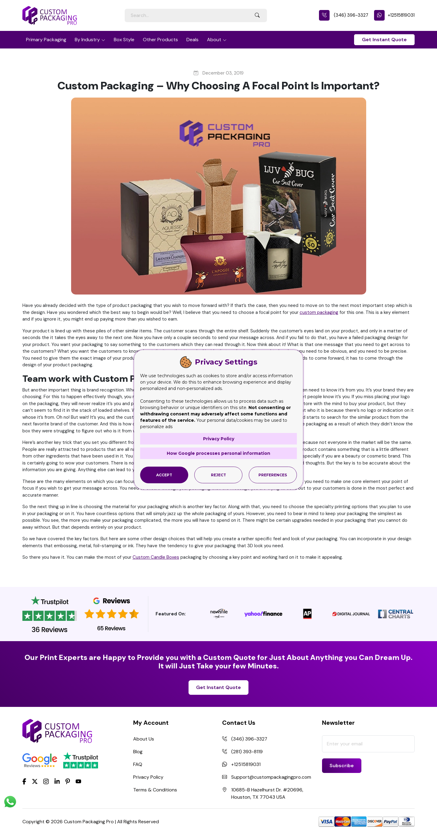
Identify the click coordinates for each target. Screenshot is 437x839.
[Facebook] (24, 781)
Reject (218, 474)
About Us (143, 739)
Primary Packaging (46, 39)
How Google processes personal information (218, 453)
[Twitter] (35, 781)
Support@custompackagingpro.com (271, 777)
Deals (192, 39)
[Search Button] (257, 15)
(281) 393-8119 (247, 751)
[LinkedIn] (57, 781)
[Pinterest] (67, 781)
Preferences (272, 474)
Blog (138, 751)
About (214, 39)
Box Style (124, 39)
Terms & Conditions (155, 790)
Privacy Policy (148, 777)
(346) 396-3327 (343, 15)
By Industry (87, 39)
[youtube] (78, 781)
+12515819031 (394, 15)
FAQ (137, 764)
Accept (164, 474)
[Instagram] (46, 781)
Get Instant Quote (384, 39)
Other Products (160, 39)
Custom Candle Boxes (156, 557)
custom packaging (319, 312)
